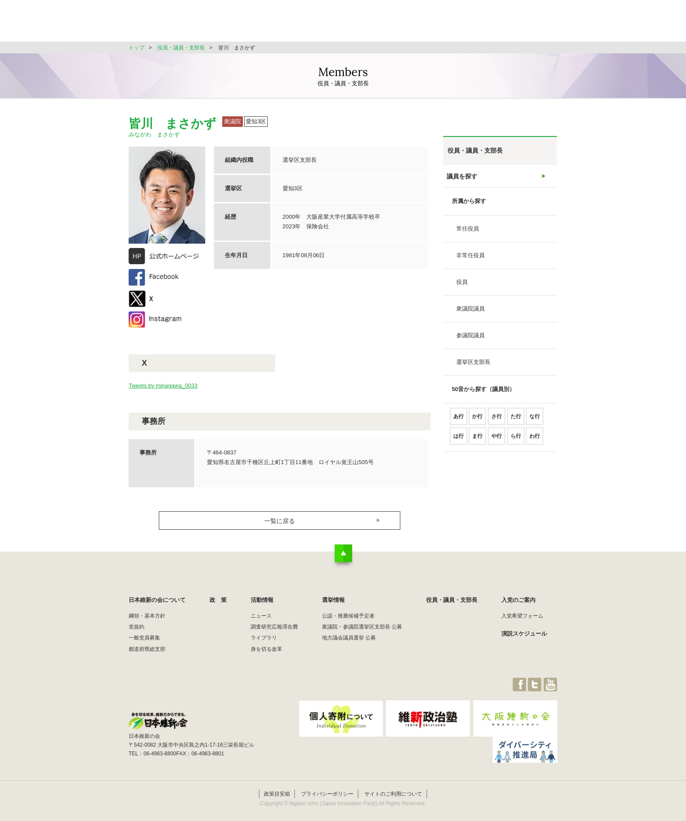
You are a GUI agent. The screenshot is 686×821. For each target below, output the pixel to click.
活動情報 (371, 24)
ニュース (261, 616)
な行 (534, 420)
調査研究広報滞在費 (274, 627)
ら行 (516, 440)
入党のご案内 (518, 600)
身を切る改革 (266, 649)
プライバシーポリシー (327, 785)
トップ (136, 48)
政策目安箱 (277, 785)
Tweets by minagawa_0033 (163, 385)
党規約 (136, 627)
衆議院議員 (470, 312)
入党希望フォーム (522, 616)
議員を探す (462, 178)
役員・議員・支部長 (474, 24)
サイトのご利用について (393, 785)
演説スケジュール (524, 633)
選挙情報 (415, 24)
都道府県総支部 (147, 649)
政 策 (329, 24)
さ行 (496, 420)
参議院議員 (470, 338)
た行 (516, 420)
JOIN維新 (534, 24)
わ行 (534, 440)
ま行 (477, 440)
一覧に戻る (280, 520)
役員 (462, 285)
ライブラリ (264, 638)
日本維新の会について (270, 24)
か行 (477, 420)
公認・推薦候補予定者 (348, 616)
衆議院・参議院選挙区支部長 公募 (362, 627)
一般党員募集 (144, 638)
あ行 (458, 420)
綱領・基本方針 (147, 616)
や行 (496, 440)
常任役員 (467, 232)
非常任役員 (470, 258)
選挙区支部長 (473, 365)
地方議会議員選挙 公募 (349, 638)
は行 (458, 440)
